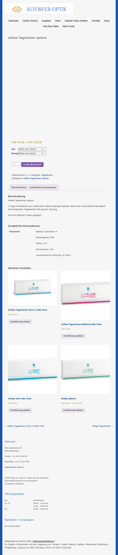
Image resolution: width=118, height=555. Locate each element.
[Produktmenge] (15, 164)
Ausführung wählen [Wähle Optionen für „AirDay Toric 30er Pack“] (20, 410)
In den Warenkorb (32, 164)
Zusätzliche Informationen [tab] (42, 187)
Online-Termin (30, 20)
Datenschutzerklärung (43, 541)
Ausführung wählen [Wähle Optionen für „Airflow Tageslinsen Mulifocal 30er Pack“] (73, 336)
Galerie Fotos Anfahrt (76, 20)
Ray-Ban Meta (51, 26)
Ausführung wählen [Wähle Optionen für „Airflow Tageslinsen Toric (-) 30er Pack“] (20, 321)
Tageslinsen (47, 175)
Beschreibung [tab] (19, 187)
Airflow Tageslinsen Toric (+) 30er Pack (24, 426)
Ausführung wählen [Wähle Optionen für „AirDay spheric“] (73, 410)
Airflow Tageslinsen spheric (36, 178)
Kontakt (96, 20)
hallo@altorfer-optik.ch (14, 467)
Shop (107, 20)
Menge (14, 153)
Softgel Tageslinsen (102, 426)
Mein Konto (69, 26)
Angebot (46, 20)
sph (13, 149)
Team (58, 20)
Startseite (13, 20)
